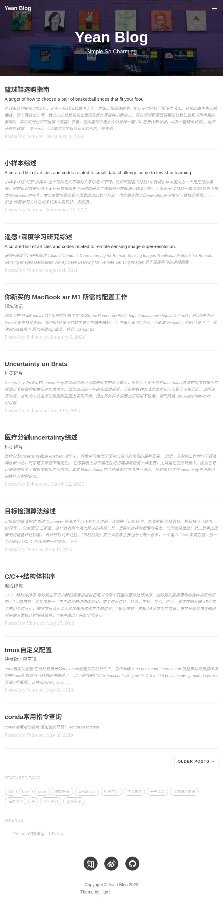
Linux (42, 791)
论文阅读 (74, 801)
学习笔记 (50, 801)
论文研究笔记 (184, 791)
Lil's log (56, 833)
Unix (25, 791)
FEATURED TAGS (22, 777)
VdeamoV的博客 (29, 833)
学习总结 (134, 791)
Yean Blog (18, 8)
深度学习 (15, 801)
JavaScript (86, 791)
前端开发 (62, 791)
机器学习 (111, 791)
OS (10, 791)
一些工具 (157, 791)
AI (33, 801)
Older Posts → (196, 761)
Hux (104, 892)
